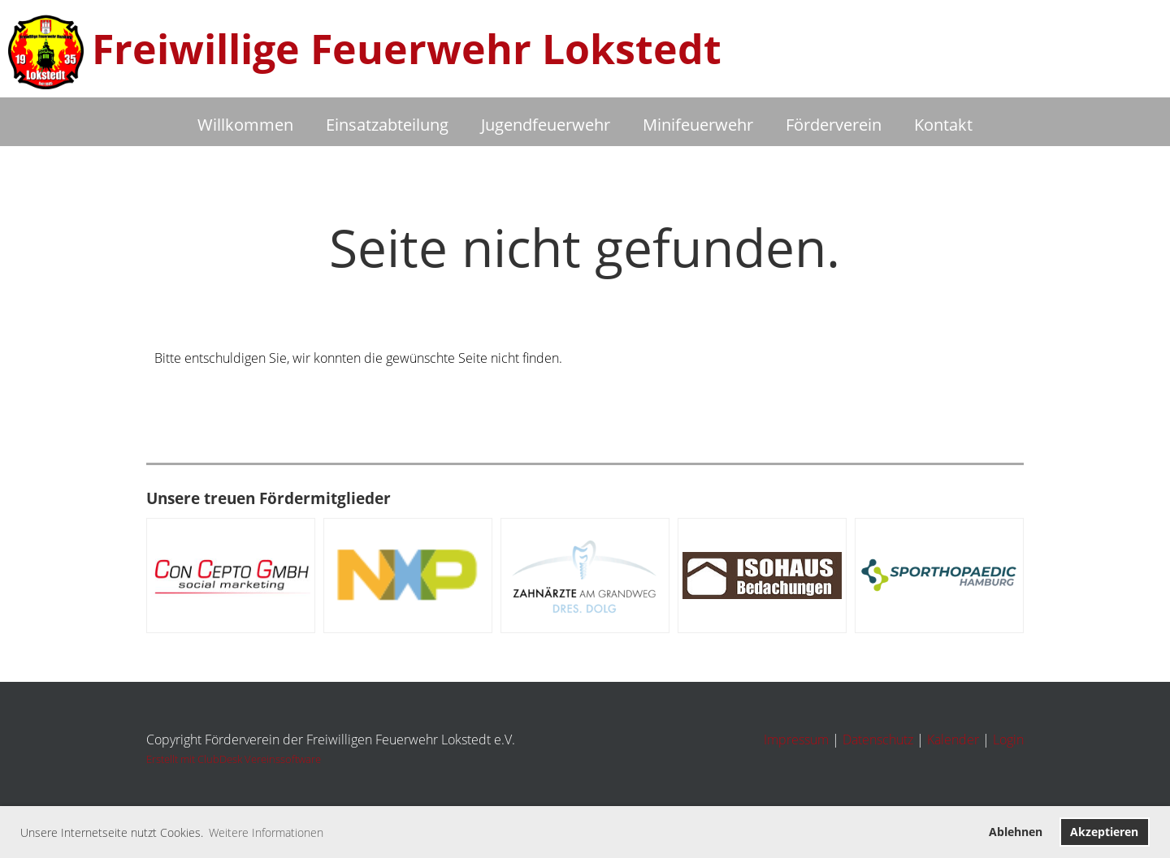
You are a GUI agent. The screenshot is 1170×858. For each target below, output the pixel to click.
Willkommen (245, 125)
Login (1008, 739)
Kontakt (943, 125)
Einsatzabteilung (387, 125)
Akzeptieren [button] (1104, 831)
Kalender (953, 739)
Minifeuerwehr (698, 125)
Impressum (796, 739)
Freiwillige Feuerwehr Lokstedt (407, 48)
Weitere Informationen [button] (266, 832)
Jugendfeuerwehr (545, 125)
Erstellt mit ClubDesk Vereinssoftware (233, 759)
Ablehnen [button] (1015, 831)
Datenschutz (878, 739)
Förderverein (834, 125)
